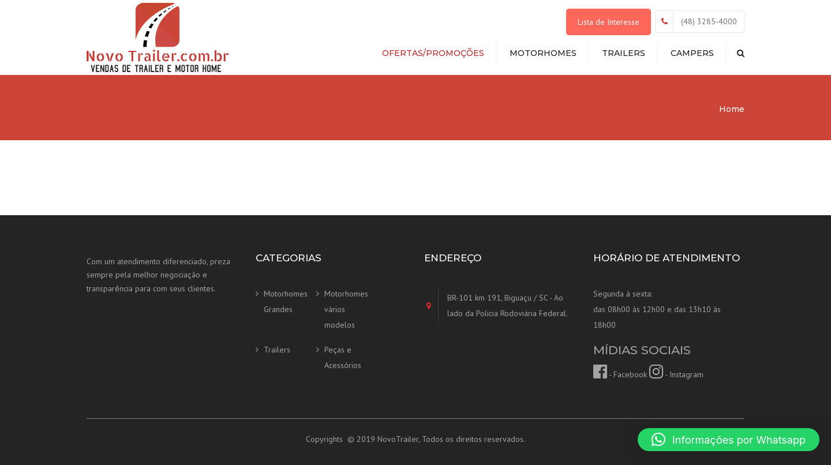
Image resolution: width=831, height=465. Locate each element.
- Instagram (676, 374)
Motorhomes (543, 53)
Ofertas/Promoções (433, 53)
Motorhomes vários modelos (346, 308)
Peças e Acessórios (342, 357)
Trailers (623, 53)
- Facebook (620, 374)
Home (731, 109)
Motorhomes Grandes (286, 301)
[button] (728, 439)
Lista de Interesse (608, 22)
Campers (692, 53)
